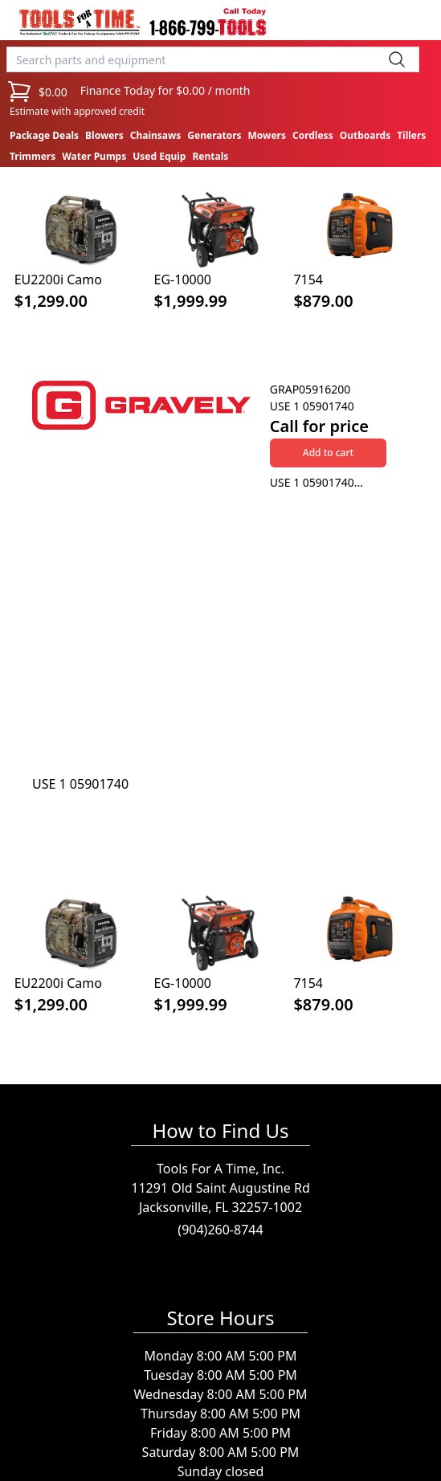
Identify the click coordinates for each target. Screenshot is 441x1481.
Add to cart (328, 452)
